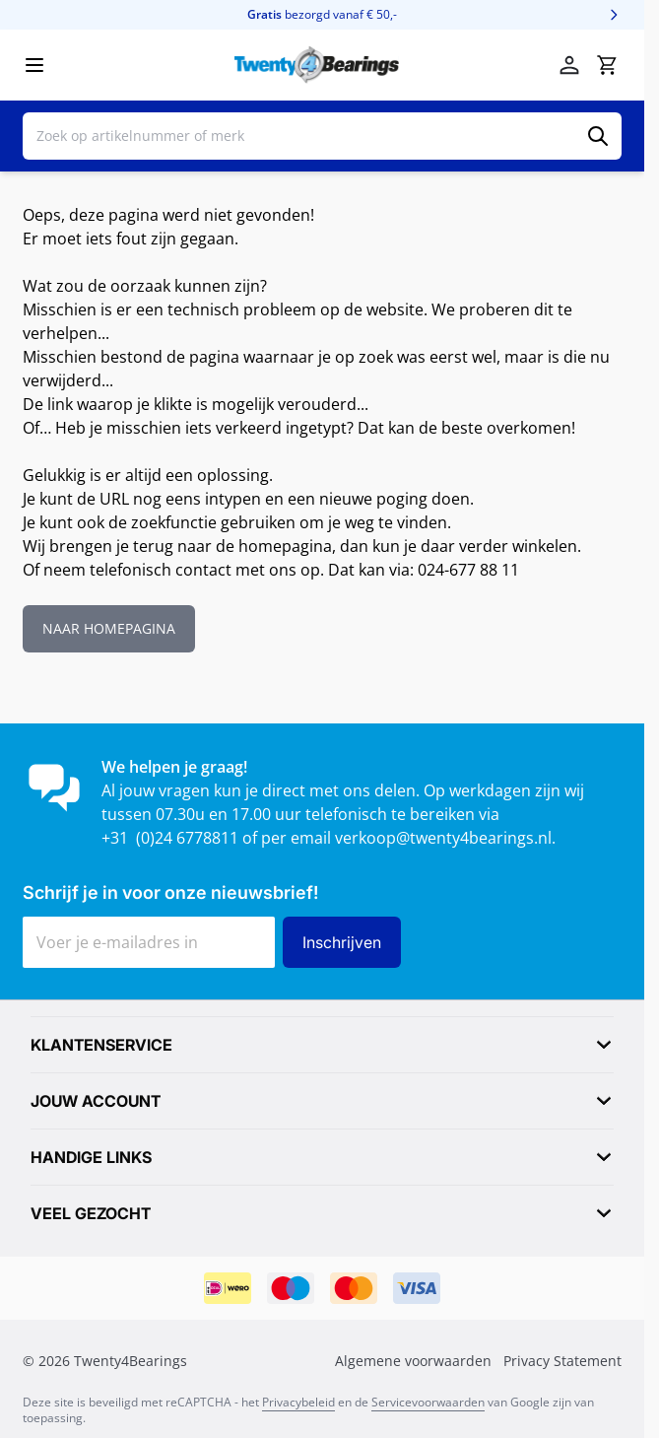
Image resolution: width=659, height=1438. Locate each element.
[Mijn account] (569, 65)
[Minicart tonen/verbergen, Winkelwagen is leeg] (607, 65)
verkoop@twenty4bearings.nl (443, 838)
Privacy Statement (562, 1360)
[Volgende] (614, 15)
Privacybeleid (298, 1402)
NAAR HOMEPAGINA (108, 628)
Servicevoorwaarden (428, 1402)
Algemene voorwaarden (413, 1360)
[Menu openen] (34, 65)
